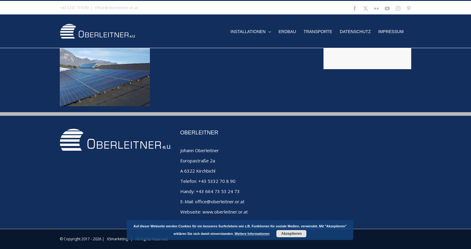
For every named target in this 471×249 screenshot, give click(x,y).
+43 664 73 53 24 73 (218, 191)
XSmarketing (117, 238)
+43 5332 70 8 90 (216, 181)
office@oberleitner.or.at (116, 7)
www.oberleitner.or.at (225, 212)
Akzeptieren (291, 234)
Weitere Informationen (252, 233)
